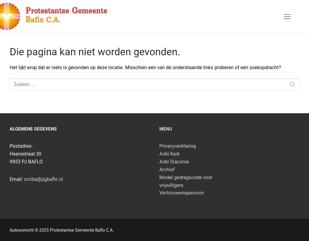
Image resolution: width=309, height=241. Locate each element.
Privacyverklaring (177, 146)
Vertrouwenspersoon (181, 193)
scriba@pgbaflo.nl (43, 179)
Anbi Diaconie (174, 162)
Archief (167, 169)
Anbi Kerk (169, 154)
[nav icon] (287, 16)
